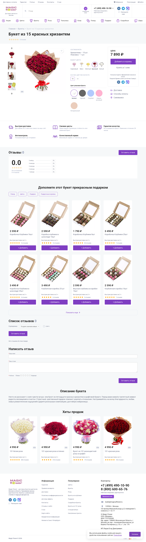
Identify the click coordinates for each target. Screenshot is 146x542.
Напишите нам (16, 503)
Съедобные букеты (74, 502)
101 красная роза (112, 451)
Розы (70, 492)
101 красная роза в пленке (52, 451)
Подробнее (118, 535)
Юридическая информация (51, 517)
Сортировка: (13, 326)
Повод (13, 194)
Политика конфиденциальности (52, 495)
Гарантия (23, 2)
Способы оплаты (121, 94)
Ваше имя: (12, 353)
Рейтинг (11, 375)
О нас (59, 2)
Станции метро (73, 510)
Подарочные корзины (48, 194)
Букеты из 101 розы (74, 506)
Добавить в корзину (123, 61)
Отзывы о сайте (47, 506)
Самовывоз (119, 97)
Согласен (135, 534)
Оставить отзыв (128, 152)
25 (77, 79)
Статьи (32, 2)
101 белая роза (16, 451)
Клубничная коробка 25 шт (52, 289)
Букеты (70, 488)
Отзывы (41, 2)
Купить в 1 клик (123, 67)
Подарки (33, 194)
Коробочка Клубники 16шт (21, 234)
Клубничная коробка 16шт (116, 289)
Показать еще (73, 312)
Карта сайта (46, 513)
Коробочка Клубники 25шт (116, 234)
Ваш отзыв (12, 361)
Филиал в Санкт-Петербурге (51, 520)
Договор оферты (47, 499)
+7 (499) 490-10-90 (102, 8)
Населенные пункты (75, 513)
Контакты (50, 2)
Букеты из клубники (75, 495)
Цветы (22, 194)
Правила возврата (48, 488)
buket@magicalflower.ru (113, 502)
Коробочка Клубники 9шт (84, 234)
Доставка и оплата (10, 2)
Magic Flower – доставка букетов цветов (22, 489)
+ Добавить (23, 248)
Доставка (118, 90)
